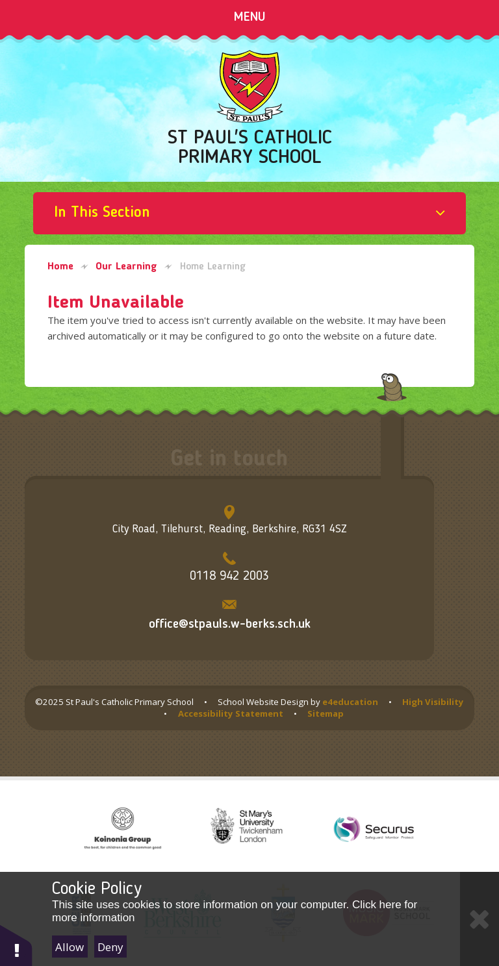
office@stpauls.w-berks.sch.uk (230, 624)
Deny (110, 946)
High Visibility (433, 702)
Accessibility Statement (230, 713)
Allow (69, 946)
